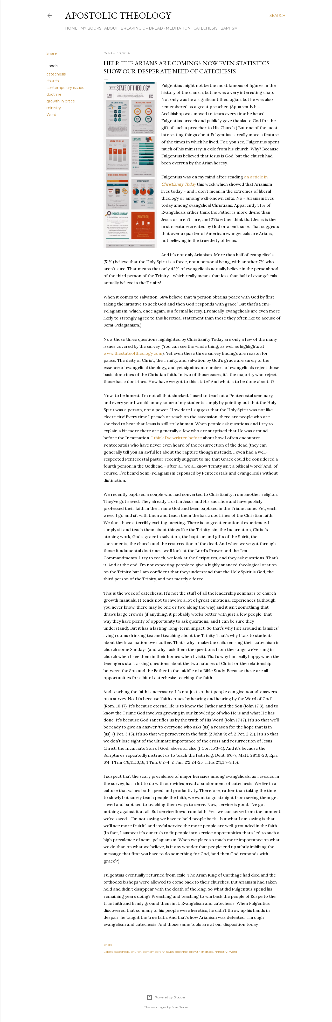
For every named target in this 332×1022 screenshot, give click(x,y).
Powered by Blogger (166, 997)
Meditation (178, 28)
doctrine (53, 94)
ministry (53, 108)
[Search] (277, 15)
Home (71, 28)
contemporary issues (65, 87)
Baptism (229, 28)
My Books (90, 28)
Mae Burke (180, 1007)
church (52, 81)
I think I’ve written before (176, 437)
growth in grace (60, 101)
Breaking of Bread (142, 28)
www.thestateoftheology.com (132, 353)
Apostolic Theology (118, 15)
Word (51, 114)
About (111, 28)
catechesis (56, 74)
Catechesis (205, 28)
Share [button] (51, 53)
